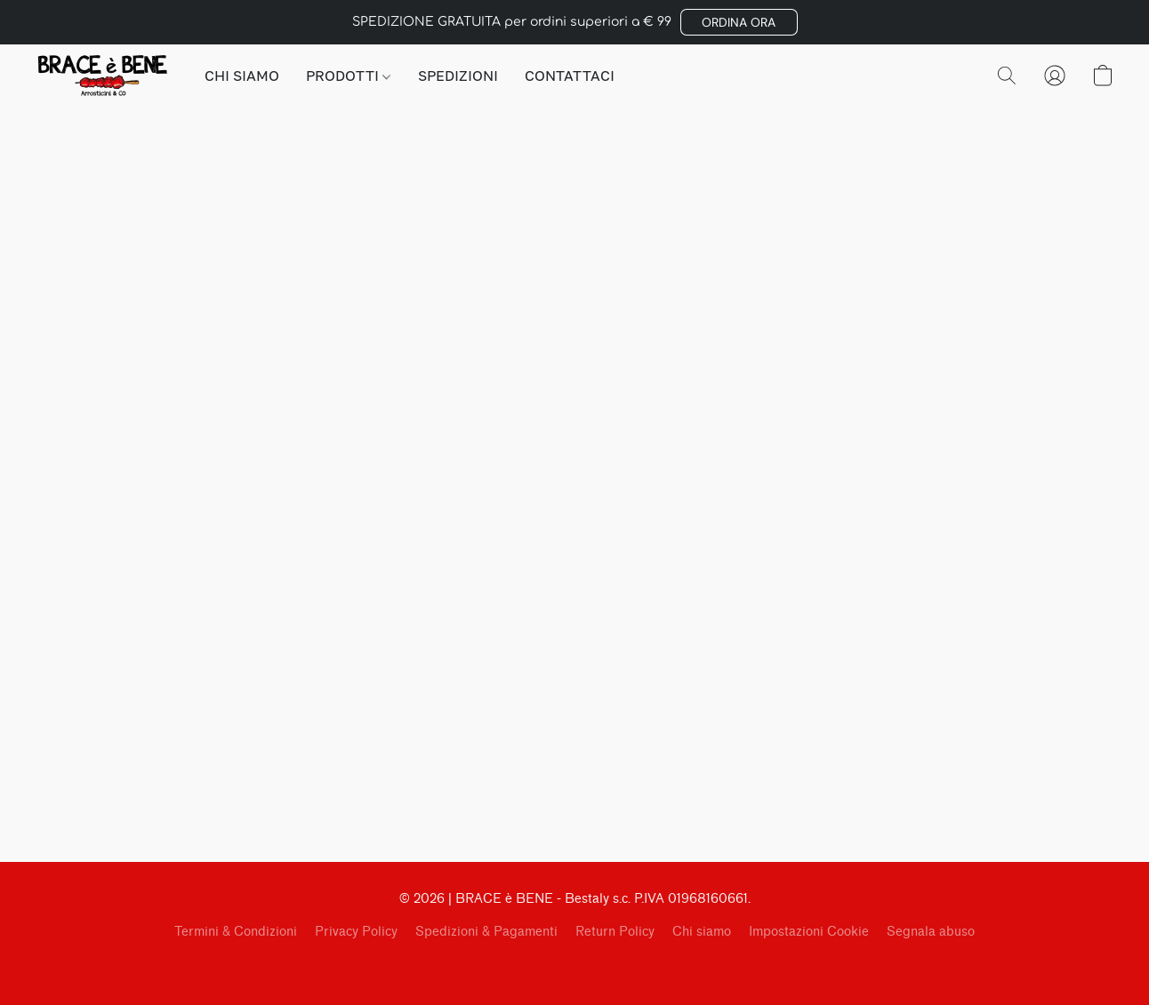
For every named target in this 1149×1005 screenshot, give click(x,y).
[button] (739, 22)
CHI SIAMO (242, 75)
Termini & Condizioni (235, 931)
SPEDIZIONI (458, 75)
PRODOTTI (348, 75)
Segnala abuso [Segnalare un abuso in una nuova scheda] (931, 931)
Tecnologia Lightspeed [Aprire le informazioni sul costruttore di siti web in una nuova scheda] (574, 966)
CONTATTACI (570, 75)
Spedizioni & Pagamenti (486, 931)
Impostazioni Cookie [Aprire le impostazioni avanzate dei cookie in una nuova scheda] (809, 931)
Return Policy (615, 931)
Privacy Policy (356, 931)
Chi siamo (701, 931)
